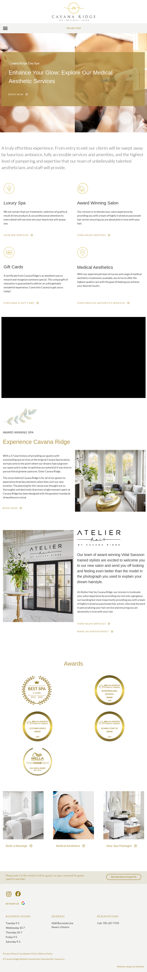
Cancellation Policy (27, 953)
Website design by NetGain (130, 966)
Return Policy (45, 953)
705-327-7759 (73, 28)
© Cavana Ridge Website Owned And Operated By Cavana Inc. (34, 959)
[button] (5, 28)
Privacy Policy (10, 953)
